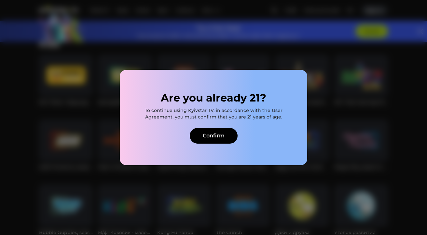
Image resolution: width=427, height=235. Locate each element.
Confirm (214, 136)
